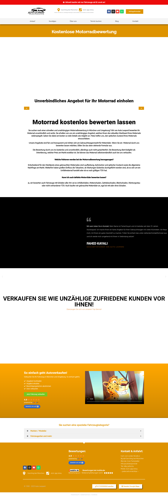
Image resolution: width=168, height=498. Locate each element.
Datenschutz (85, 494)
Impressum (75, 494)
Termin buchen (95, 21)
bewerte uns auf (32, 406)
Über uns (73, 21)
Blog (117, 21)
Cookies (94, 494)
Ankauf (32, 21)
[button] (2, 276)
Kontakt (135, 21)
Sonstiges (52, 21)
